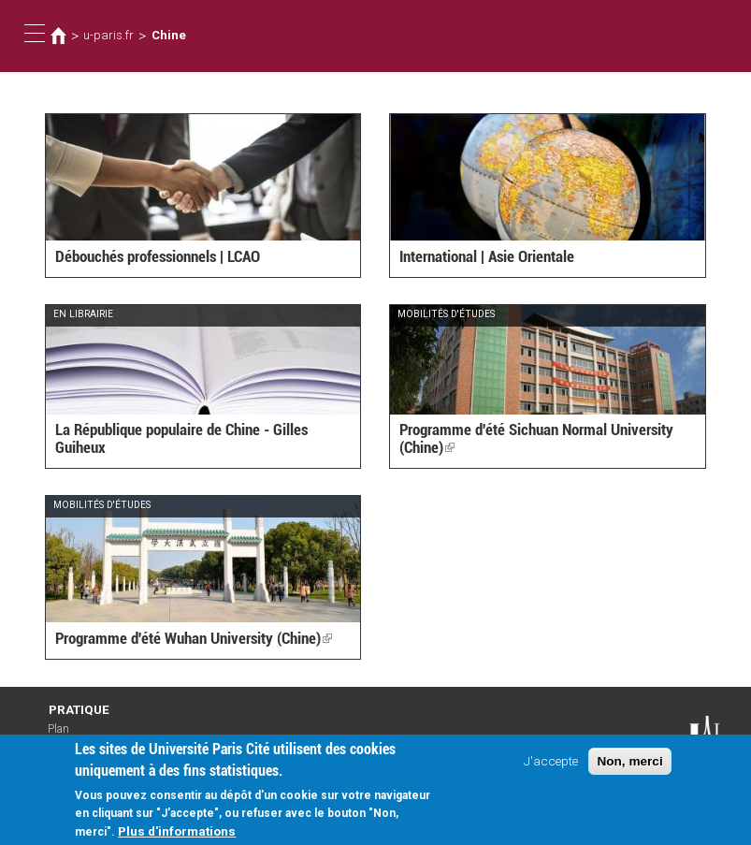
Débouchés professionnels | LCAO (157, 256)
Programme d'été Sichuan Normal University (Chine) (536, 438)
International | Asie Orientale (486, 256)
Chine (169, 35)
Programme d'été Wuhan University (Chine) (193, 638)
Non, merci (629, 767)
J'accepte (551, 766)
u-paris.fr (108, 35)
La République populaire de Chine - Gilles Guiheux (181, 438)
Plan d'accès (66, 735)
